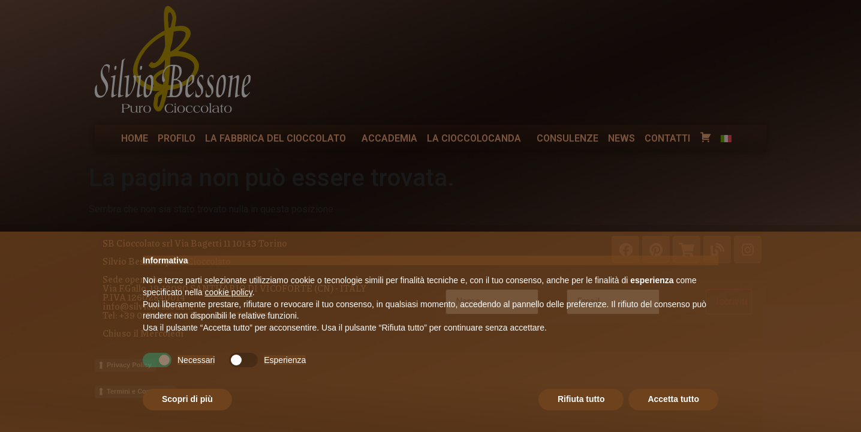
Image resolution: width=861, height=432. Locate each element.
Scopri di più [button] (187, 399)
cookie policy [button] (228, 292)
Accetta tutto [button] (673, 399)
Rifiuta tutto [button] (581, 399)
